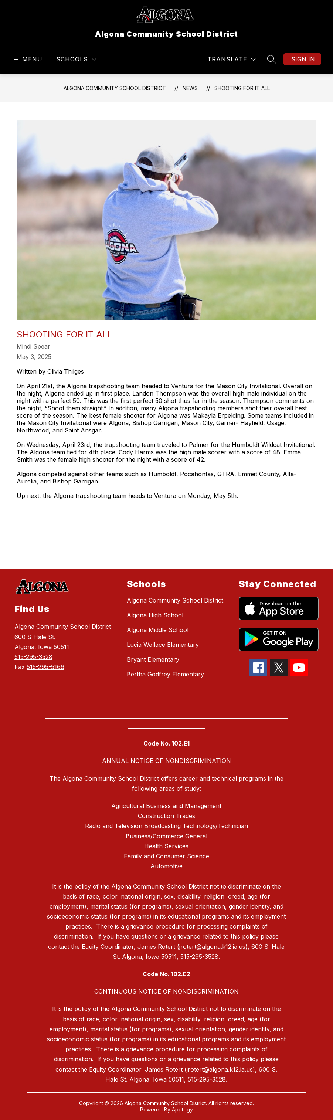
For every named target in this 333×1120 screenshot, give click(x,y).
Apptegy (182, 1109)
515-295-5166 (45, 667)
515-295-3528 (33, 657)
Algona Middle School (157, 630)
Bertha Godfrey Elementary (165, 674)
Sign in (303, 59)
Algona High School (155, 615)
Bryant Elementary (153, 659)
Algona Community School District (115, 88)
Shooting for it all (242, 88)
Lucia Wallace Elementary (163, 644)
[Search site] (271, 59)
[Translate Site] (231, 59)
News (190, 88)
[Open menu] (27, 59)
